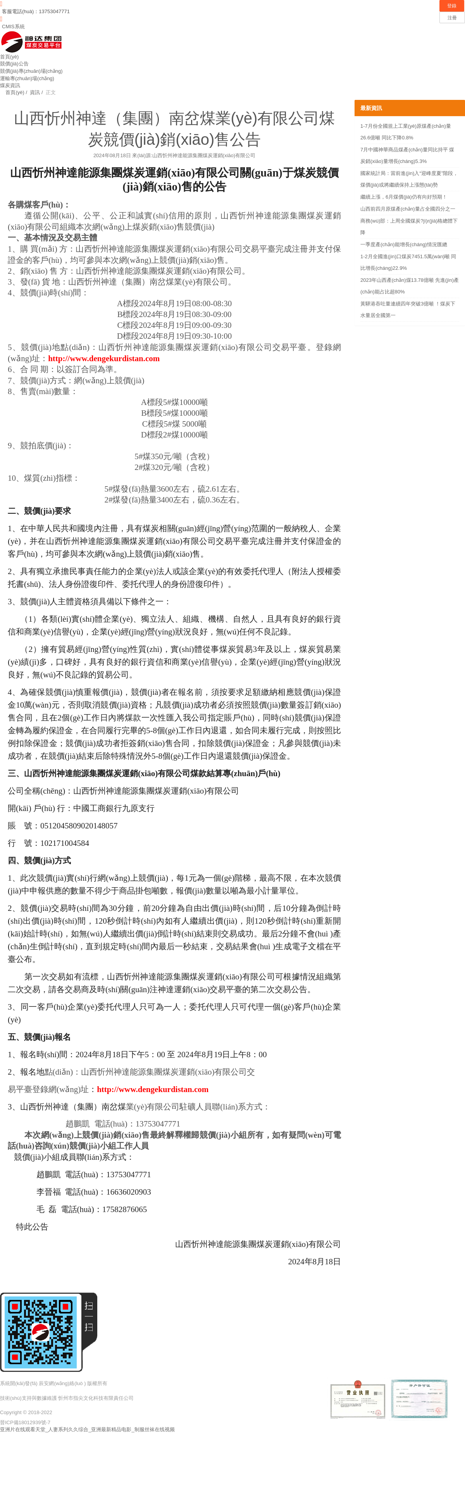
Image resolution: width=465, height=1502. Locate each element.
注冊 (452, 18)
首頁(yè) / (13, 92)
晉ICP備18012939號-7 (25, 1422)
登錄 (451, 6)
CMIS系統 (13, 26)
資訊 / (36, 92)
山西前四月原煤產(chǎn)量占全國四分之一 (407, 209)
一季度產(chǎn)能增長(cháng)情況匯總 (403, 244)
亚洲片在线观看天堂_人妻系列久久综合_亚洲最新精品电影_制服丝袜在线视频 (87, 1429)
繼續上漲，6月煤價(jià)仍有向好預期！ (403, 197)
